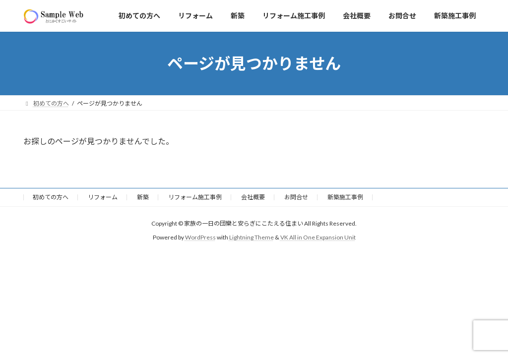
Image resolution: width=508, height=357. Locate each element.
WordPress (200, 237)
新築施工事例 (345, 197)
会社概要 (253, 197)
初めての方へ (50, 197)
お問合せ (296, 197)
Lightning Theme (251, 237)
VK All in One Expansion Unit (318, 237)
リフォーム (103, 197)
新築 (143, 197)
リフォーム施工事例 (195, 197)
